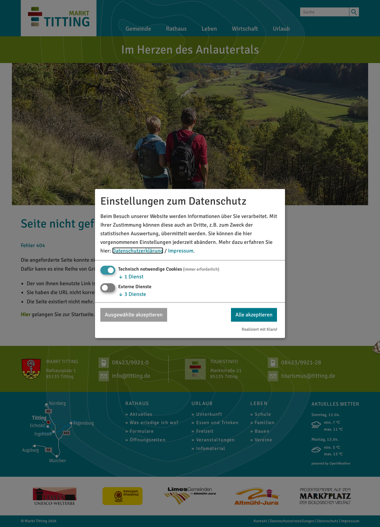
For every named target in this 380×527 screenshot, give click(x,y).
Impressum (180, 250)
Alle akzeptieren (254, 314)
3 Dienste (132, 294)
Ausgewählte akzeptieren (134, 314)
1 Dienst (130, 276)
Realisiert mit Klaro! (259, 329)
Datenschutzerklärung (137, 250)
